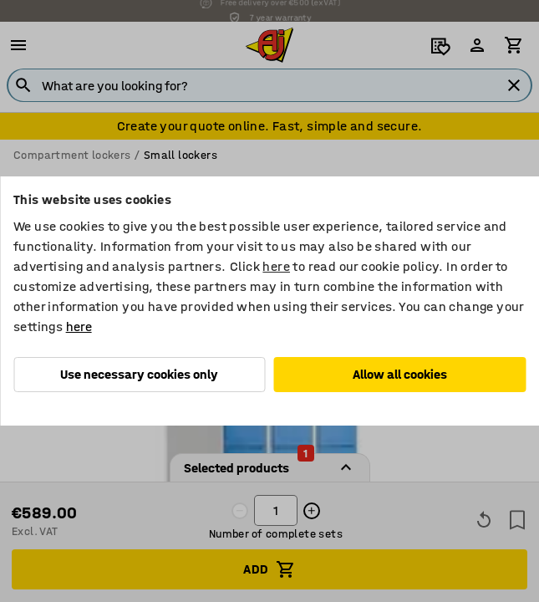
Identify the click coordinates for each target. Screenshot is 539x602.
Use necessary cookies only (139, 374)
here (276, 266)
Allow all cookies (400, 374)
